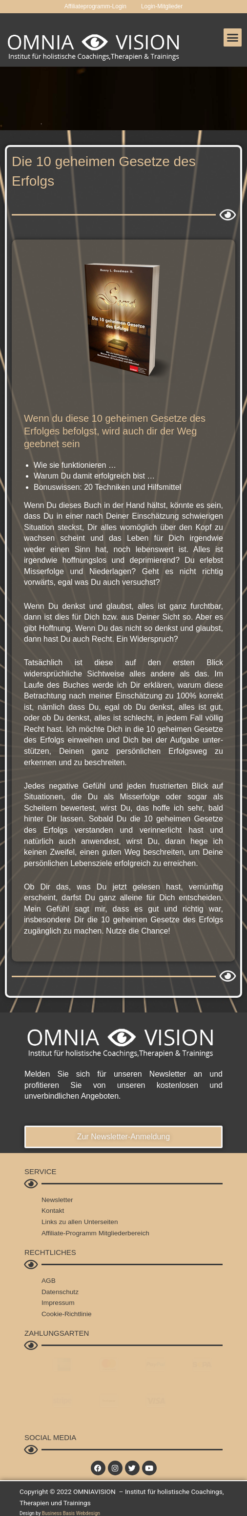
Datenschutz (60, 1292)
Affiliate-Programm (69, 1233)
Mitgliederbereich (124, 1233)
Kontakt (52, 1210)
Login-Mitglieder (162, 6)
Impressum (58, 1302)
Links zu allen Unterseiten (79, 1222)
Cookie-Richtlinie (66, 1314)
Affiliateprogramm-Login (95, 6)
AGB (48, 1280)
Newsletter (57, 1199)
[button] (233, 38)
